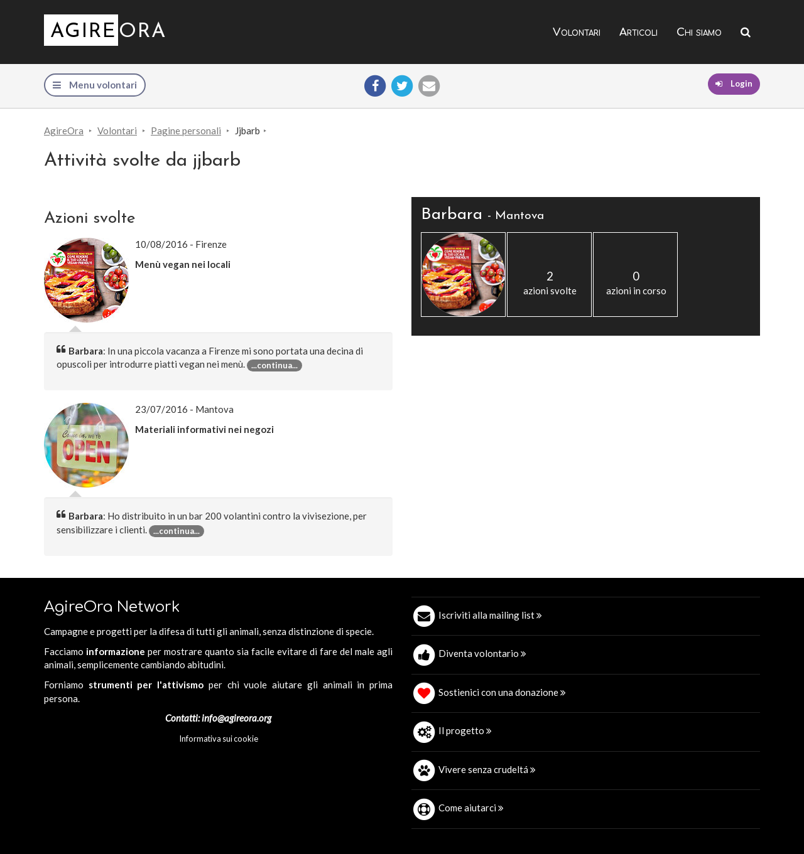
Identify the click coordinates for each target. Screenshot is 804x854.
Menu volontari (95, 84)
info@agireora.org (236, 717)
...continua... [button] (274, 365)
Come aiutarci (471, 807)
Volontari (576, 32)
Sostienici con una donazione (502, 692)
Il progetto (465, 730)
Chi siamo (699, 32)
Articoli (638, 32)
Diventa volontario (482, 653)
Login (733, 83)
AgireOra (64, 130)
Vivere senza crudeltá (487, 769)
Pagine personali (186, 130)
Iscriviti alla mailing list (490, 615)
